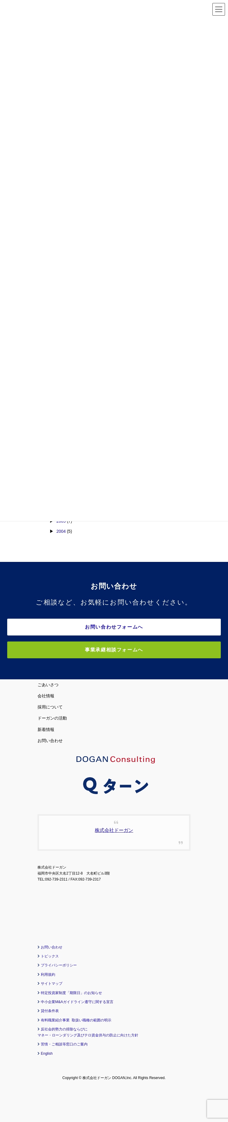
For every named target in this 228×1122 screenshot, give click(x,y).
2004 (61, 531)
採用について (50, 707)
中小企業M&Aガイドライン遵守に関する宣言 (77, 1002)
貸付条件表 (50, 1011)
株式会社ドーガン (114, 830)
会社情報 (46, 695)
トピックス (50, 956)
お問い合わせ (50, 740)
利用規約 (48, 974)
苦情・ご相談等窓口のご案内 (64, 1044)
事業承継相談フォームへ (114, 649)
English (46, 1053)
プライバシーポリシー (59, 965)
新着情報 (46, 729)
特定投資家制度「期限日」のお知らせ (71, 993)
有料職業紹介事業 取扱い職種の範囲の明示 (76, 1020)
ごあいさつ (48, 684)
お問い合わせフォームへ (114, 626)
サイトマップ (51, 983)
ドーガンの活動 (52, 718)
